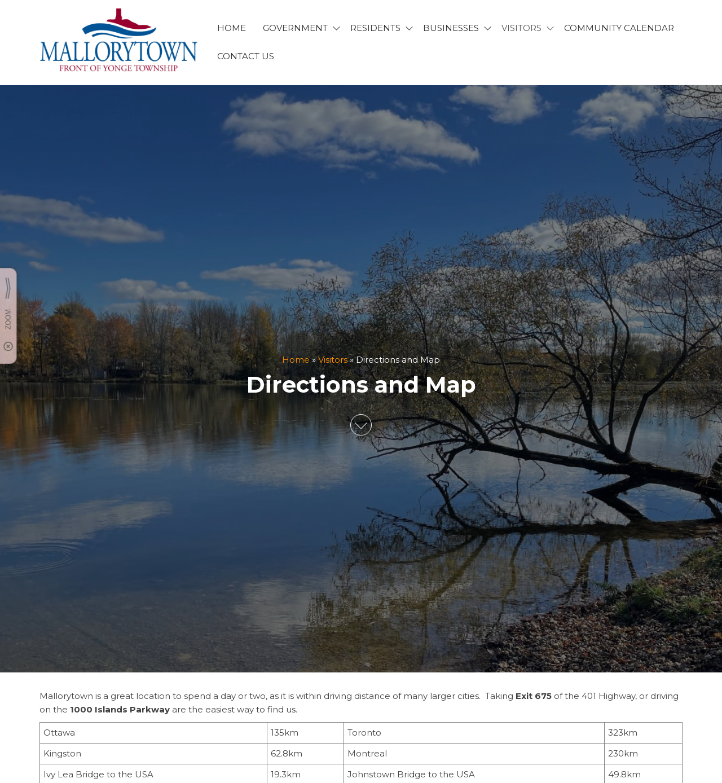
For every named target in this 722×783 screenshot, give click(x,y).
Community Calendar (619, 28)
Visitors (332, 359)
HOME (231, 28)
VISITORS (521, 28)
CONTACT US (245, 56)
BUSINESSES (451, 28)
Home (296, 359)
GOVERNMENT (295, 28)
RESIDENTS (375, 28)
